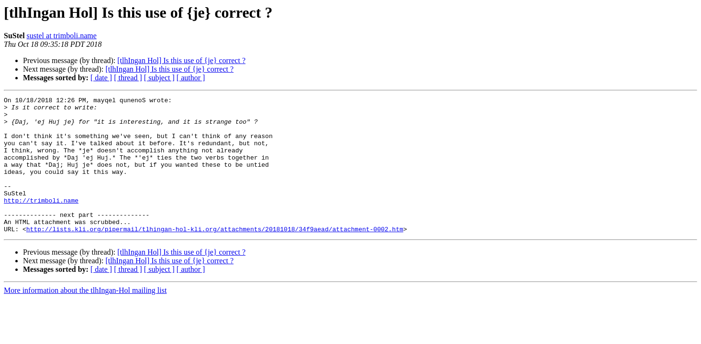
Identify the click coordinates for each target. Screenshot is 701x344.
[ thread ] (128, 78)
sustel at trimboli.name (62, 36)
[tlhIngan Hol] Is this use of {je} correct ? (181, 60)
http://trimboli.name (41, 221)
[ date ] (101, 78)
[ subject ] (159, 78)
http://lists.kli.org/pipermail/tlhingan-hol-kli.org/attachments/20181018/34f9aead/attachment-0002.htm (214, 256)
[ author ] (191, 78)
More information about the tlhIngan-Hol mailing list (85, 317)
